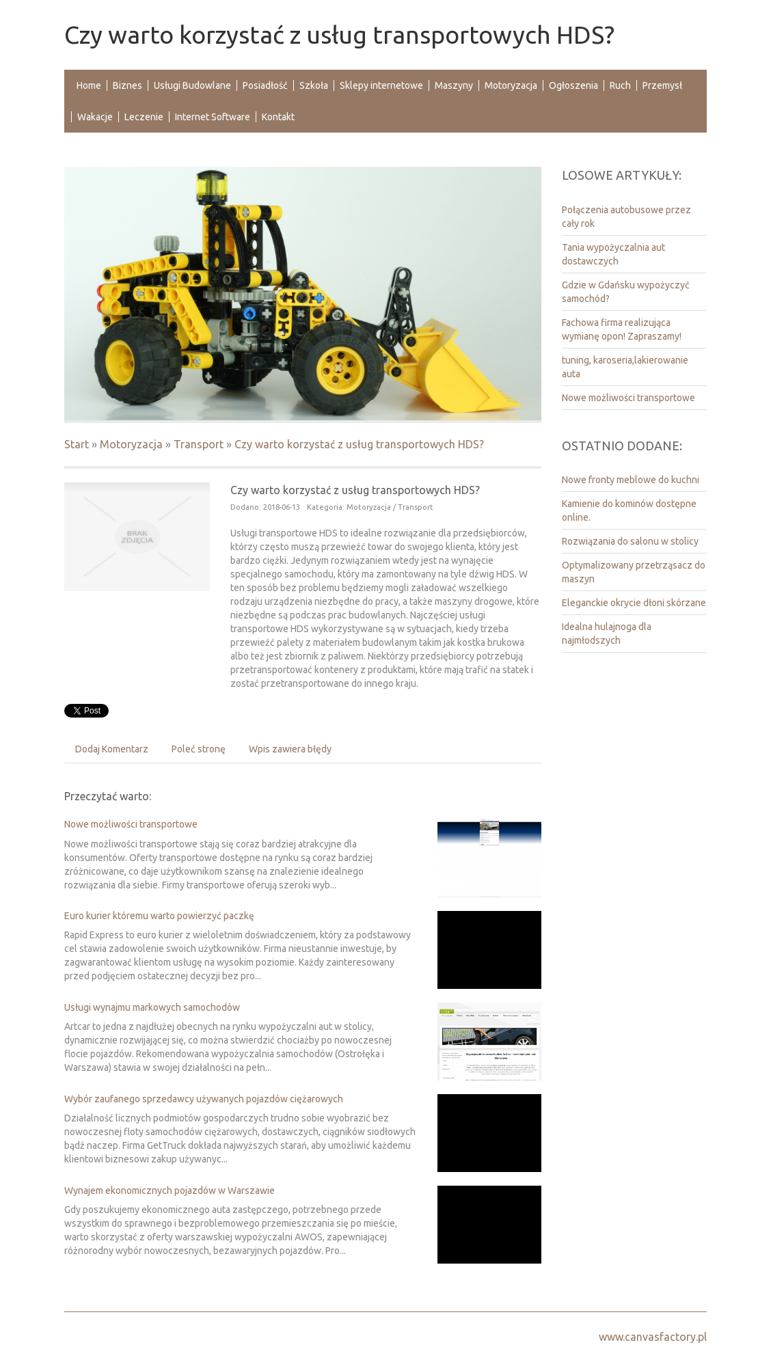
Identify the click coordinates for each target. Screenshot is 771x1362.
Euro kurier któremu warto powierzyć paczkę (159, 915)
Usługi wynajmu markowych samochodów (152, 1007)
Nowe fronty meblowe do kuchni (630, 479)
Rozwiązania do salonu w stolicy (630, 541)
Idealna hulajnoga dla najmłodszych (606, 633)
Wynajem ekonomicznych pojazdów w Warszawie (169, 1190)
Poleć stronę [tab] (199, 749)
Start (76, 444)
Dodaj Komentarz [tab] (111, 749)
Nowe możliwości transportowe (131, 824)
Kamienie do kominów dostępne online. (629, 510)
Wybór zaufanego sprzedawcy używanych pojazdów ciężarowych (203, 1098)
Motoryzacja (131, 444)
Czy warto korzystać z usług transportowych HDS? (359, 444)
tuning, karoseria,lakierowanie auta (625, 367)
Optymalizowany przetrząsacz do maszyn (633, 572)
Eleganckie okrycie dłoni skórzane (634, 602)
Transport (199, 444)
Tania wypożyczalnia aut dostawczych (613, 254)
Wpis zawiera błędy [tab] (290, 749)
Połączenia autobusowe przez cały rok (626, 216)
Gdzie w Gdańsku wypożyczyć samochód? (626, 292)
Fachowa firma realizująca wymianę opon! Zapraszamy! (621, 329)
